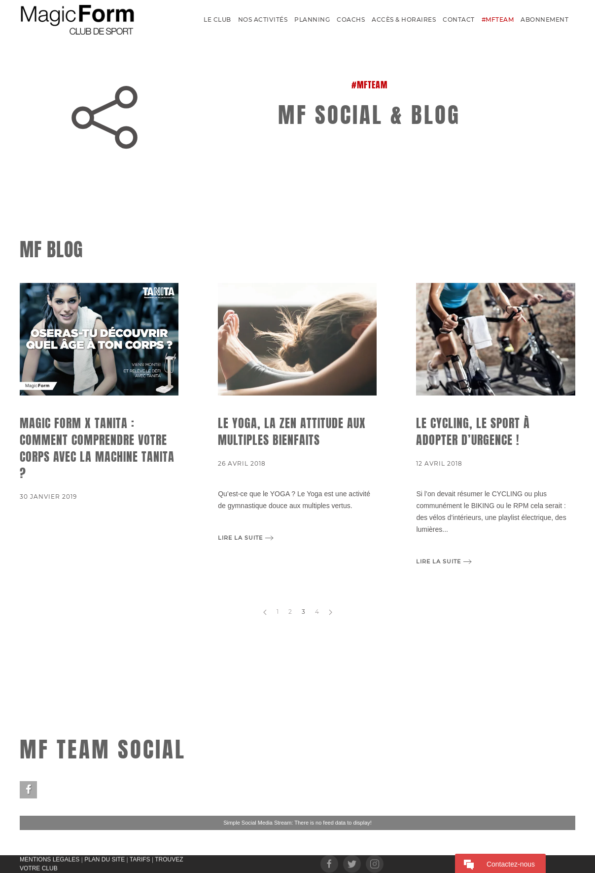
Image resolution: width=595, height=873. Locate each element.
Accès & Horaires (404, 19)
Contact (459, 19)
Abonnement (544, 19)
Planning (312, 19)
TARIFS (140, 858)
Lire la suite (240, 537)
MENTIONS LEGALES (49, 858)
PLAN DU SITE (104, 858)
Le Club (217, 19)
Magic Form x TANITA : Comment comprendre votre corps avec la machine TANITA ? (97, 448)
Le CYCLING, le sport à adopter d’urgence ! (473, 432)
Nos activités (263, 19)
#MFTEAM (498, 19)
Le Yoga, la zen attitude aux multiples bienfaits (292, 432)
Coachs (351, 19)
